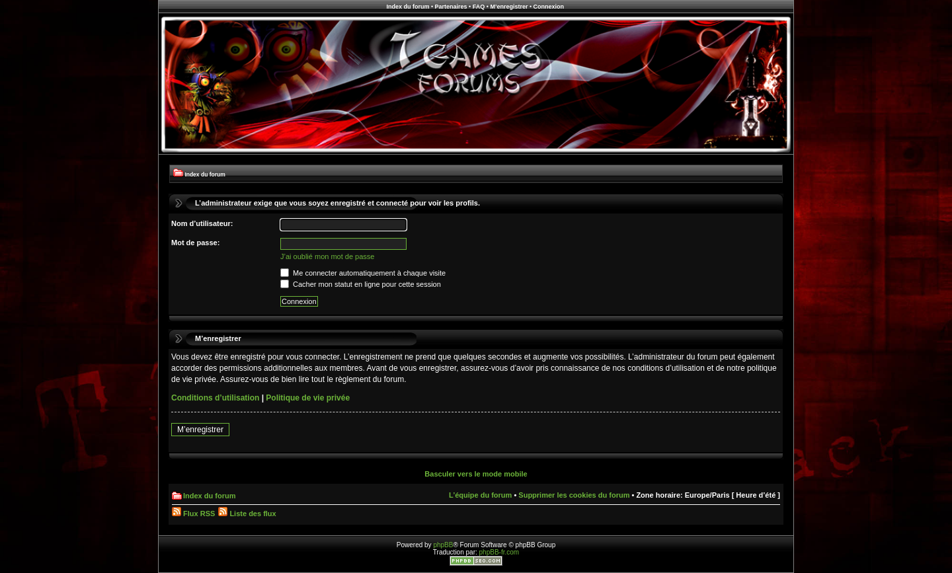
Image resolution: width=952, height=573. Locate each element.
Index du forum (407, 6)
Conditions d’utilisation (215, 397)
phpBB (443, 545)
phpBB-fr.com (499, 552)
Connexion (549, 6)
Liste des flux (247, 513)
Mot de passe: (195, 243)
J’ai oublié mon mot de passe (327, 256)
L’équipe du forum (480, 495)
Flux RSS (193, 513)
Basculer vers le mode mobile (475, 474)
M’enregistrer (509, 6)
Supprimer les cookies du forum (573, 495)
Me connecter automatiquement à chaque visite (363, 273)
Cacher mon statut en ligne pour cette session (360, 284)
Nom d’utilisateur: (202, 223)
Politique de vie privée (308, 397)
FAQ (479, 6)
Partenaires (451, 6)
